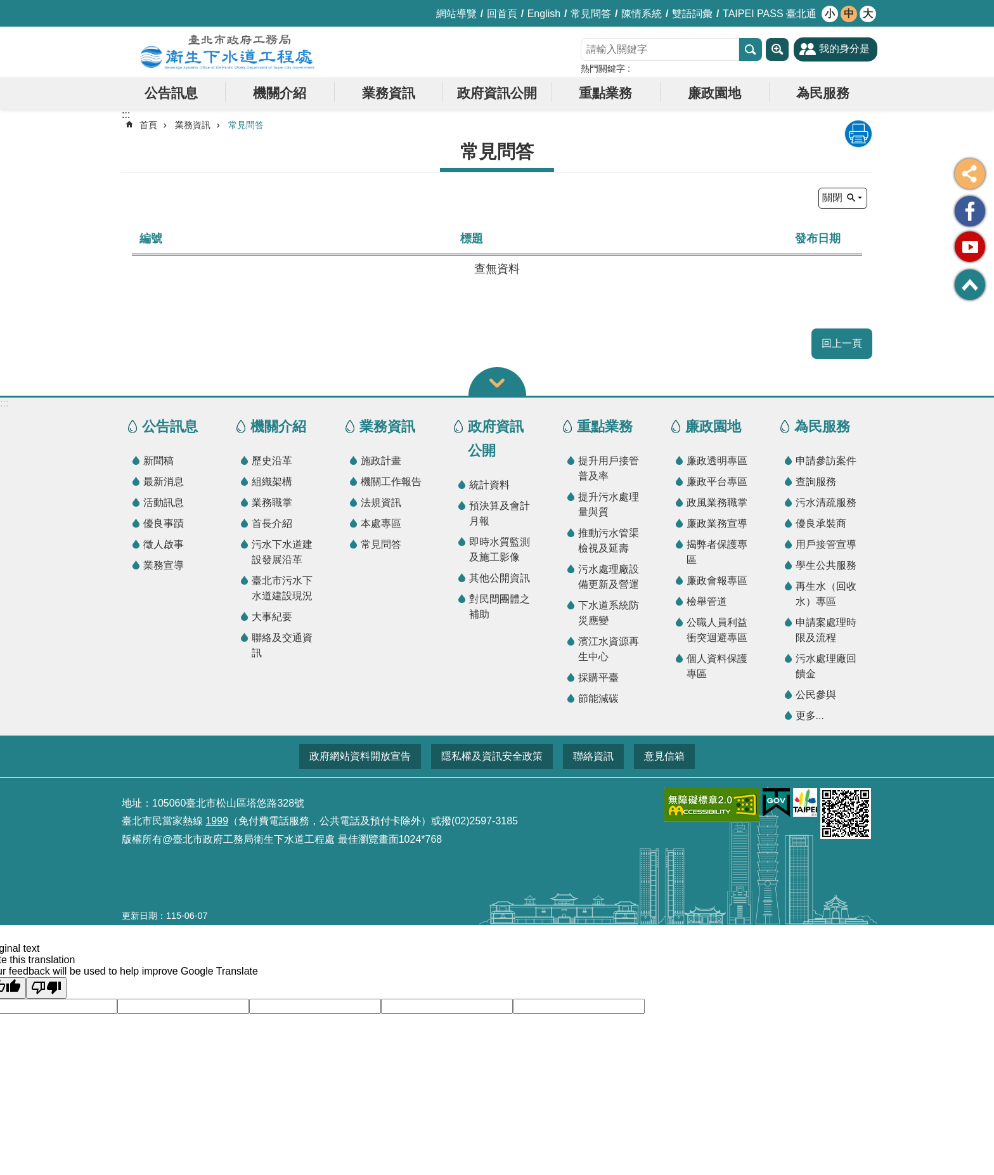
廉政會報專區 (717, 580)
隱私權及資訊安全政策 (492, 756)
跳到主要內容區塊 (6, 6)
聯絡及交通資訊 (282, 645)
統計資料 (489, 484)
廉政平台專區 (717, 481)
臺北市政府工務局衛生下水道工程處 (228, 52)
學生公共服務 (826, 565)
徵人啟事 (163, 544)
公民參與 (816, 694)
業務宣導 (163, 565)
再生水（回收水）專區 (826, 594)
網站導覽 (456, 13)
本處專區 (381, 523)
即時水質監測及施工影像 (499, 549)
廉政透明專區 (717, 460)
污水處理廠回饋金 (826, 666)
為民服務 (822, 93)
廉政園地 (714, 93)
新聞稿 (158, 460)
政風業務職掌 (717, 502)
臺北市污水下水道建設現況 (282, 588)
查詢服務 (816, 481)
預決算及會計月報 (499, 513)
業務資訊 (388, 93)
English (543, 13)
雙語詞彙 (692, 13)
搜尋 (750, 49)
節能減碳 (598, 698)
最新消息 (163, 481)
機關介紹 (279, 93)
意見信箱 (664, 756)
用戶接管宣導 (826, 544)
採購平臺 (598, 677)
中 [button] (849, 13)
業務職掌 (272, 502)
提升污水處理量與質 (608, 504)
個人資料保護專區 (717, 666)
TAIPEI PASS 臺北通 (769, 13)
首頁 (148, 125)
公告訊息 (171, 93)
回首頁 (502, 13)
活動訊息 (163, 502)
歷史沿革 (272, 460)
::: (4, 403)
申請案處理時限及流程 (826, 630)
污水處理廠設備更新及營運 (608, 577)
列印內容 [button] (858, 134)
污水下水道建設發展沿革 (282, 552)
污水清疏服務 (826, 502)
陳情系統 (641, 13)
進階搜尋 (777, 49)
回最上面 (970, 284)
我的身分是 (844, 48)
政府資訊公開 (497, 93)
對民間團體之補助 (499, 607)
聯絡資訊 (593, 756)
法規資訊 (381, 502)
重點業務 (605, 93)
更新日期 (139, 916)
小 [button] (830, 13)
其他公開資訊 (499, 578)
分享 (970, 174)
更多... (810, 715)
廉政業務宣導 (717, 523)
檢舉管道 (707, 601)
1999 (216, 820)
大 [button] (868, 13)
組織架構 (272, 481)
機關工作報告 (391, 481)
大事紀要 (272, 616)
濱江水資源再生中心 (608, 649)
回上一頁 (842, 343)
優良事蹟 (163, 523)
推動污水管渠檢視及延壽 (608, 541)
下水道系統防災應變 (608, 613)
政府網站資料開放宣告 (360, 756)
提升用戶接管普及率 (608, 468)
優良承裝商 (821, 523)
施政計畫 (381, 460)
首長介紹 (272, 523)
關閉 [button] (832, 197)
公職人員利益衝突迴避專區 (717, 630)
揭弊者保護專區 (717, 552)
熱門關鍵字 (603, 68)
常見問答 (591, 13)
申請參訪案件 (826, 460)
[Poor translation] (46, 988)
